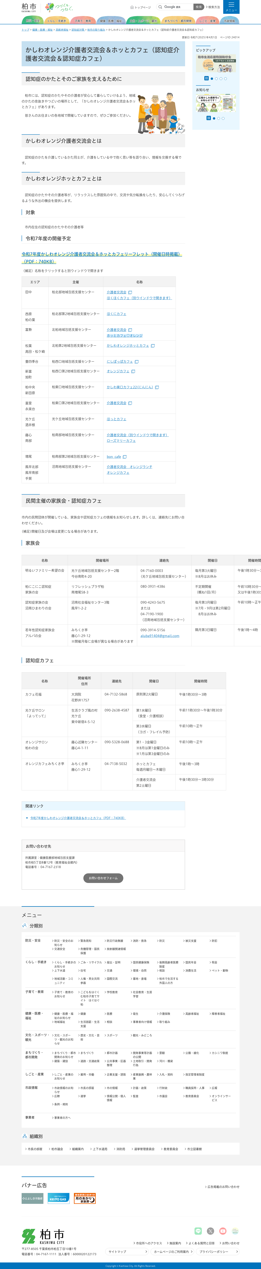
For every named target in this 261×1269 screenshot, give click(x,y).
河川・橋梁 (166, 1061)
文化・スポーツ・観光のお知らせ (63, 1039)
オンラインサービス (221, 1098)
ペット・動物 (220, 970)
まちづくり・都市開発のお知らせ (65, 1055)
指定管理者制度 (195, 1074)
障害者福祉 (218, 1013)
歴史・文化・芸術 (90, 1037)
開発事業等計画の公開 (142, 1055)
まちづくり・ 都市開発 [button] (34, 1055)
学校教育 (112, 992)
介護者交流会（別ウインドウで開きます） (138, 435)
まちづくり (87, 1053)
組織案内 (78, 1149)
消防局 (120, 1149)
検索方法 (214, 7)
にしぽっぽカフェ (122, 361)
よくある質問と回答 (202, 1243)
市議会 (163, 1096)
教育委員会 (192, 1096)
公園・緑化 (192, 1053)
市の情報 (112, 1088)
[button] (231, 7)
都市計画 (112, 1053)
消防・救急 (140, 940)
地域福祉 (59, 1022)
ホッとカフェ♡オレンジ (125, 335)
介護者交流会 (119, 292)
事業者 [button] (30, 1117)
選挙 (83, 1096)
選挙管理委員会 (144, 1149)
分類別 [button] (36, 926)
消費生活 (190, 970)
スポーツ (112, 1035)
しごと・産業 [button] (34, 1074)
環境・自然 (140, 970)
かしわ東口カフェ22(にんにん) (133, 387)
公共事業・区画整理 (116, 1063)
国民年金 (190, 962)
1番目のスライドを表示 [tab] (212, 78)
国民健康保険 (141, 962)
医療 (109, 1013)
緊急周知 (85, 940)
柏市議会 (57, 1149)
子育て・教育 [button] (34, 991)
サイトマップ (117, 1251)
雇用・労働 (87, 1074)
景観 (162, 1053)
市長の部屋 (87, 1088)
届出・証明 (113, 962)
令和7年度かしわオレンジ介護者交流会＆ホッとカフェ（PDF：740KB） (78, 818)
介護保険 (164, 1013)
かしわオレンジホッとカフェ (131, 345)
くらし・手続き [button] (36, 962)
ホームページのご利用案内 (171, 1251)
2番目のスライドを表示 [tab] (216, 78)
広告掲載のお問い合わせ (224, 1186)
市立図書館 (194, 1149)
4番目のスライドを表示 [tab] (225, 78)
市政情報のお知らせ (63, 1090)
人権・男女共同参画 (90, 980)
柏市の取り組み (96, 29)
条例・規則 (61, 1104)
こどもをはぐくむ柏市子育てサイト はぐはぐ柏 (90, 998)
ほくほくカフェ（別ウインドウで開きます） (139, 298)
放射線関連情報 (116, 949)
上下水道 (59, 970)
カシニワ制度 (220, 1053)
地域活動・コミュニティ (63, 980)
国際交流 (112, 978)
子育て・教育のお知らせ (63, 994)
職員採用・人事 (195, 1088)
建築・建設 (61, 1061)
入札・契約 (166, 1074)
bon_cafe (116, 456)
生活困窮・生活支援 (90, 1024)
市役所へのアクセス (149, 1243)
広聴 (57, 1096)
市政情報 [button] (31, 1087)
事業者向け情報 (142, 1022)
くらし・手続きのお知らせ (65, 964)
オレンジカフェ (121, 371)
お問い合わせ (231, 1243)
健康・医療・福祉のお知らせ (63, 1015)
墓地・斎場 (140, 978)
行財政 (163, 1088)
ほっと (112, 419)
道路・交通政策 (90, 1061)
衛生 (135, 1013)
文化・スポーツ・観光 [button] (37, 1037)
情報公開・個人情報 (116, 1098)
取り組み (164, 1022)
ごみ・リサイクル (91, 962)
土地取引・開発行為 (142, 1063)
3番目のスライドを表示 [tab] (221, 78)
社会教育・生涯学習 (142, 994)
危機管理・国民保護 (90, 951)
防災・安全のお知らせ (63, 942)
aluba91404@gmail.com (160, 635)
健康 (83, 1013)
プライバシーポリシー (213, 1251)
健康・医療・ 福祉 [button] (34, 1015)
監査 (135, 1096)
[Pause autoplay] (206, 78)
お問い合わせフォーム (103, 878)
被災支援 (190, 940)
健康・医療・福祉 (42, 29)
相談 (162, 970)
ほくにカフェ (116, 313)
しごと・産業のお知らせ (63, 1076)
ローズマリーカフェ (121, 440)
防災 (162, 940)
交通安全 (59, 949)
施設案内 (175, 1243)
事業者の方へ (62, 1117)
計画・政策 (140, 1088)
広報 (214, 1088)
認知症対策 (78, 29)
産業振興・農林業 (142, 1076)
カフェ (121, 419)
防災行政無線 (115, 940)
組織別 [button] (36, 1136)
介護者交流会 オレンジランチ (129, 466)
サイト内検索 (160, 7)
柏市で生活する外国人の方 (168, 980)
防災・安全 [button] (33, 940)
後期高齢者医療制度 (168, 964)
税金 (214, 962)
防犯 (214, 940)
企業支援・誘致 (116, 1074)
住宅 (83, 970)
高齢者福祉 (62, 29)
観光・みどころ (142, 1035)
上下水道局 (100, 1149)
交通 (109, 970)
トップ (25, 29)
